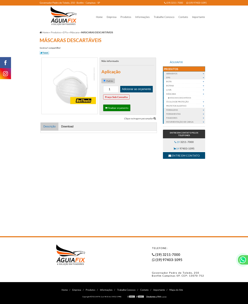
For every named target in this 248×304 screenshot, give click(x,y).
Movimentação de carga (185, 122)
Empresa (111, 16)
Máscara (185, 94)
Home (99, 16)
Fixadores (185, 118)
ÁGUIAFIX (176, 62)
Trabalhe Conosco (164, 16)
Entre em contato (184, 155)
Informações (142, 16)
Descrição (49, 126)
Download (67, 126)
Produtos (125, 16)
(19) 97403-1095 (196, 2)
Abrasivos (185, 74)
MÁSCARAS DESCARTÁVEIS (180, 98)
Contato (183, 16)
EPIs (185, 77)
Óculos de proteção (185, 102)
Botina (185, 86)
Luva (185, 90)
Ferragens (185, 110)
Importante (198, 16)
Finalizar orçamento (116, 107)
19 (184, 141)
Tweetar (44, 52)
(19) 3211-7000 (173, 2)
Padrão (108, 80)
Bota (185, 81)
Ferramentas (185, 114)
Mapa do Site (176, 289)
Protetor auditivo (185, 106)
